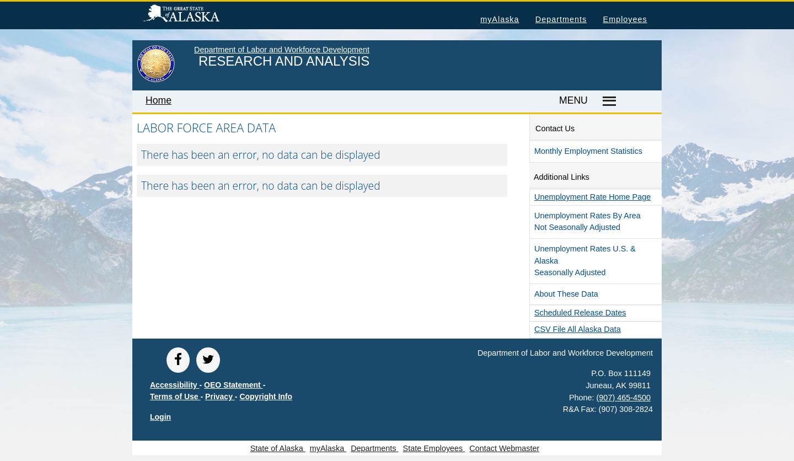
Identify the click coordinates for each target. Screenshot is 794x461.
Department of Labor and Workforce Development (281, 49)
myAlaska (499, 19)
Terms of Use (175, 396)
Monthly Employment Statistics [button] (588, 151)
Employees (625, 19)
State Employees (434, 448)
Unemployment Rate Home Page (592, 196)
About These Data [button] (566, 294)
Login (160, 416)
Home (158, 100)
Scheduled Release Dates (580, 312)
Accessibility (175, 384)
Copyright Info (265, 396)
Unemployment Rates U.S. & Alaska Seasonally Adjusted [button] (585, 260)
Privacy (220, 396)
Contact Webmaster (504, 448)
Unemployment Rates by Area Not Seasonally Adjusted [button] (587, 221)
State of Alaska (199, 14)
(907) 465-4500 (624, 397)
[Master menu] (607, 101)
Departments (561, 19)
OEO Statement (233, 384)
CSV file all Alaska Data (577, 329)
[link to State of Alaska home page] (156, 80)
